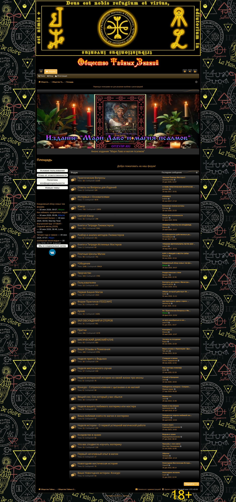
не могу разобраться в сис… (174, 320)
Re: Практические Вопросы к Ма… (176, 311)
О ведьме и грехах (170, 358)
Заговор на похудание (171, 339)
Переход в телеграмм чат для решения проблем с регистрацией (118, 87)
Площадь (44, 160)
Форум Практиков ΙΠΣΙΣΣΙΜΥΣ (95, 301)
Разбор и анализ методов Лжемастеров (101, 235)
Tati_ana (165, 351)
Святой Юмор (86, 215)
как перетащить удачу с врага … (175, 301)
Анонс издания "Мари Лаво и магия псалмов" (118, 151)
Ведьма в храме (169, 434)
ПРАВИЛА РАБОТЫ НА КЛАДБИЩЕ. (177, 225)
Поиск (42, 76)
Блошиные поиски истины (173, 206)
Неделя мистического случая (95, 368)
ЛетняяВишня (167, 237)
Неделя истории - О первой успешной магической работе (112, 425)
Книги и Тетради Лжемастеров (96, 225)
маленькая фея (168, 408)
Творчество (84, 273)
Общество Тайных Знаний (57, 71)
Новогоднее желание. (171, 472)
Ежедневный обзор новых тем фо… (177, 263)
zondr (164, 370)
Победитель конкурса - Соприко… (176, 387)
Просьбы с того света (171, 444)
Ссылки (41, 72)
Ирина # (165, 275)
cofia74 (165, 246)
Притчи (82, 330)
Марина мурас (168, 389)
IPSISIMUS (166, 196)
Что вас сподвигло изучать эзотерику (100, 444)
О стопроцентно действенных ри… (176, 234)
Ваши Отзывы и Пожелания (94, 349)
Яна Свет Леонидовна (170, 446)
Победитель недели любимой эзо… (177, 415)
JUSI (164, 399)
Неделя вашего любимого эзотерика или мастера (107, 406)
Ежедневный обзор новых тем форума (51, 210)
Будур (164, 341)
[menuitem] (185, 71)
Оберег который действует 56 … (175, 292)
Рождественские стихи (171, 272)
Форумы (78, 71)
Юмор (81, 206)
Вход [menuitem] (190, 72)
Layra (164, 475)
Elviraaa (165, 208)
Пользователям (87, 282)
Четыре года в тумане (47, 240)
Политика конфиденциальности (52, 181)
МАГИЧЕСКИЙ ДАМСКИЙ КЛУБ (95, 339)
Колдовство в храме (89, 434)
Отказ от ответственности (52, 175)
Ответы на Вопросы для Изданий (97, 187)
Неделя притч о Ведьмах (92, 358)
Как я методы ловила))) (172, 368)
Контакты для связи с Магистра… (176, 282)
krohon (165, 199)
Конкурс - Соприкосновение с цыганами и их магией (109, 387)
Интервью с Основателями (93, 196)
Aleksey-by (166, 303)
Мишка (165, 227)
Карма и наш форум (170, 406)
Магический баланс (46, 223)
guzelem (165, 189)
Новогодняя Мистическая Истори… (176, 463)
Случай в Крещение (170, 377)
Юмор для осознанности (172, 215)
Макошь (165, 256)
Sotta (164, 294)
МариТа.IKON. (167, 284)
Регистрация (62, 76)
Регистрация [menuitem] (195, 72)
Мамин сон (166, 396)
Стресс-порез (168, 425)
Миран (165, 265)
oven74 (165, 322)
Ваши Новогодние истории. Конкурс (99, 473)
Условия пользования (52, 170)
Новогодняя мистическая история (98, 463)
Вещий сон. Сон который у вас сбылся (100, 396)
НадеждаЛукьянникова (171, 427)
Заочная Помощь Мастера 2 (173, 177)
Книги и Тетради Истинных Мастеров (100, 244)
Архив (81, 311)
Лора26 (165, 465)
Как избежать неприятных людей (52, 217)
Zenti (164, 380)
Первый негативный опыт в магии (98, 454)
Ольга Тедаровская (169, 360)
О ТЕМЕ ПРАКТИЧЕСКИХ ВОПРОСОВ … (178, 187)
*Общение (84, 263)
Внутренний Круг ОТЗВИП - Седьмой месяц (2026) (49, 230)
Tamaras (165, 456)
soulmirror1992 (167, 180)
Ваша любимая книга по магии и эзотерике (103, 415)
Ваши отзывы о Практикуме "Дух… (176, 349)
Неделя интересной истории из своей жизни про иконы (111, 377)
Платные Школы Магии (91, 254)
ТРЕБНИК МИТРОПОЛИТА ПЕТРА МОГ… (178, 244)
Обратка (165, 453)
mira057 (165, 218)
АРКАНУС (166, 418)
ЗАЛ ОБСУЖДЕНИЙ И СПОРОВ (95, 320)
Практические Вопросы (91, 177)
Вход (51, 76)
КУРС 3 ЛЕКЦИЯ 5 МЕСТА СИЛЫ (175, 253)
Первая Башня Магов (90, 292)
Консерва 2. (167, 329)
